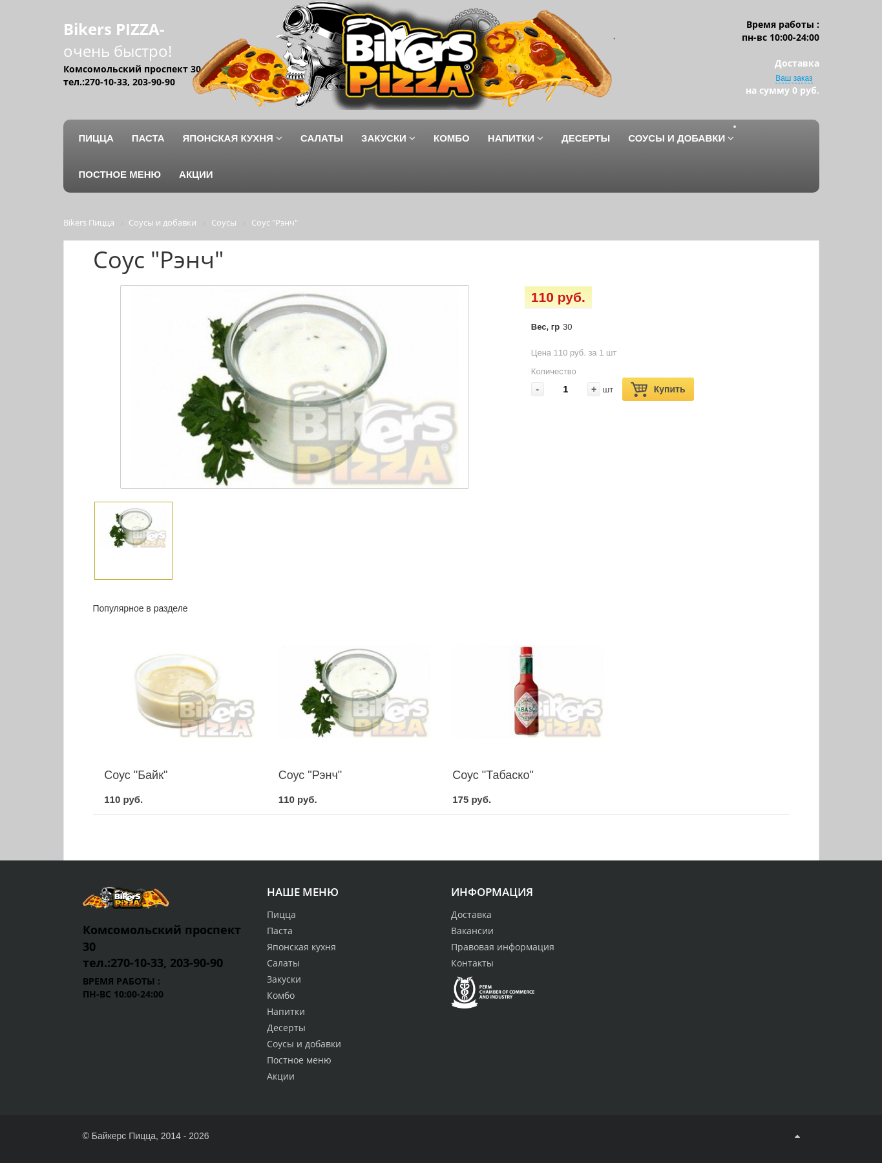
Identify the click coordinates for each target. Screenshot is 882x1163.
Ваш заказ (793, 78)
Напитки (286, 1011)
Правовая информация (502, 947)
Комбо (281, 995)
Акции (281, 1076)
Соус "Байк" (135, 775)
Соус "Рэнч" (310, 775)
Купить (658, 389)
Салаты (283, 963)
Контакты (472, 963)
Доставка (471, 914)
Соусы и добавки (304, 1044)
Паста (280, 930)
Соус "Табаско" (493, 775)
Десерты (286, 1027)
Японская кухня (301, 947)
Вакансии (472, 930)
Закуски (284, 979)
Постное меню (299, 1060)
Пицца (281, 914)
